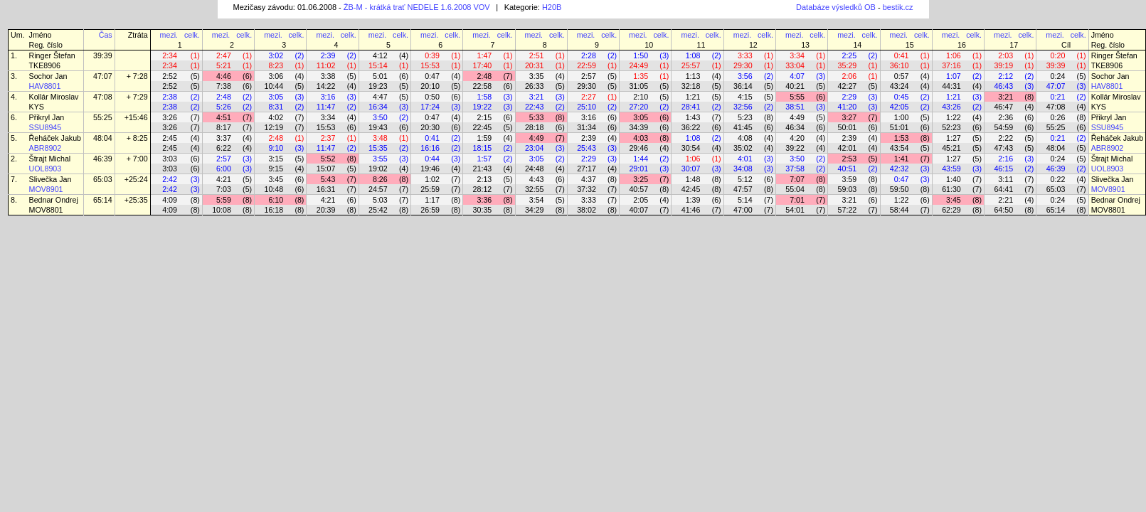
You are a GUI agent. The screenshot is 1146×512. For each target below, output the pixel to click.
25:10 (586, 106)
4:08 (745, 138)
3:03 (169, 158)
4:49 (797, 117)
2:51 (536, 55)
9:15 (275, 168)
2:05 (640, 200)
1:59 (484, 138)
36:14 (743, 86)
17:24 (430, 106)
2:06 (849, 76)
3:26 (169, 117)
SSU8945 (45, 127)
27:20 (638, 106)
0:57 (901, 76)
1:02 (432, 179)
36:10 (899, 65)
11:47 (326, 106)
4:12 (380, 55)
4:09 (169, 200)
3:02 (275, 55)
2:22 (1005, 138)
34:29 (534, 210)
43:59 (951, 168)
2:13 (484, 179)
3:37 (223, 138)
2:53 (849, 158)
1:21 (693, 96)
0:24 (1058, 76)
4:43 (536, 179)
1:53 (901, 138)
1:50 (640, 55)
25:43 (586, 148)
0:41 (901, 55)
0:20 (1058, 55)
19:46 (430, 168)
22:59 (586, 65)
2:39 (328, 55)
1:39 (693, 200)
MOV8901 (46, 189)
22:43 (534, 106)
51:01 (899, 127)
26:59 (430, 210)
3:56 (745, 76)
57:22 (847, 210)
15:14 (378, 65)
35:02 (743, 148)
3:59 (849, 179)
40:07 (638, 210)
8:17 (223, 127)
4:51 (223, 117)
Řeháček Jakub (55, 138)
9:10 (275, 148)
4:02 (275, 117)
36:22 (691, 127)
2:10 (640, 96)
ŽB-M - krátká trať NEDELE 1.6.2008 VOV (417, 7)
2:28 (588, 55)
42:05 (899, 106)
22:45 (482, 127)
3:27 (849, 117)
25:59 (430, 189)
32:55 (534, 189)
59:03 (847, 189)
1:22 (953, 117)
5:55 (797, 96)
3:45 (275, 179)
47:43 (1003, 148)
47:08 (102, 96)
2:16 (1005, 158)
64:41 (1003, 189)
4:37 (588, 179)
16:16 (430, 148)
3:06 (275, 76)
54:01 (795, 210)
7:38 (223, 86)
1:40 (953, 179)
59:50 (899, 189)
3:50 (380, 117)
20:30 (430, 127)
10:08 (221, 210)
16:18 (273, 210)
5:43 (328, 179)
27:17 (586, 168)
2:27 (588, 96)
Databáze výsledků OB (836, 7)
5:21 (223, 65)
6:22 (223, 148)
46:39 (102, 158)
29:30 (743, 65)
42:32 (899, 168)
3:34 (797, 55)
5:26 (223, 106)
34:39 (638, 127)
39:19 (1003, 65)
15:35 (378, 148)
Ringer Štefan (52, 55)
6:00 (223, 168)
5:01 (380, 76)
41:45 (743, 127)
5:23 (745, 117)
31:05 (638, 86)
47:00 (743, 210)
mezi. (169, 35)
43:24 (899, 86)
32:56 (743, 106)
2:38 (169, 96)
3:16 (328, 96)
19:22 (482, 106)
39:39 (102, 55)
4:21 (223, 179)
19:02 (378, 168)
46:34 (795, 127)
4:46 (223, 76)
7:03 (223, 189)
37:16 (951, 65)
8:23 (275, 65)
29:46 (638, 148)
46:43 (1003, 86)
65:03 (102, 179)
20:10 (430, 86)
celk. (192, 35)
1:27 (953, 138)
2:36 (1005, 117)
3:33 (745, 55)
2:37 (328, 138)
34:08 (743, 168)
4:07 (797, 76)
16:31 (326, 189)
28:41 (691, 106)
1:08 (693, 55)
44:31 (951, 86)
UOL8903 (45, 168)
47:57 (743, 189)
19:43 (378, 127)
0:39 (432, 55)
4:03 (640, 138)
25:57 (691, 65)
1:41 (901, 158)
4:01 (745, 158)
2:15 (484, 117)
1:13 (693, 76)
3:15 (275, 158)
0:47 (432, 76)
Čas (105, 35)
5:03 (380, 200)
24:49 (638, 65)
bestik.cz (898, 7)
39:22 (795, 148)
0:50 (432, 96)
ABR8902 (45, 148)
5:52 (328, 158)
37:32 (586, 189)
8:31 (275, 106)
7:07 (797, 179)
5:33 (536, 117)
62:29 (951, 210)
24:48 (534, 168)
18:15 (482, 148)
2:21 (1005, 200)
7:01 (797, 200)
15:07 (326, 168)
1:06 (953, 55)
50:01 (847, 127)
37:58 (795, 168)
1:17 (432, 200)
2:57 (588, 76)
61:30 (951, 189)
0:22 (1058, 179)
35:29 (847, 65)
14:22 (326, 86)
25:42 (378, 210)
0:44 (432, 158)
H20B (552, 7)
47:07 (102, 76)
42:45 (691, 189)
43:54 (899, 148)
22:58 (482, 86)
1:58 (484, 96)
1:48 (693, 179)
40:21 (795, 86)
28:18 (534, 127)
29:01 (638, 168)
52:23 (951, 127)
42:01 (847, 148)
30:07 (691, 168)
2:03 (1005, 55)
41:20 (847, 106)
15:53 (430, 65)
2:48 (484, 76)
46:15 (1003, 168)
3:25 (640, 179)
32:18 (691, 86)
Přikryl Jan (47, 117)
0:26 (1058, 117)
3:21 (536, 96)
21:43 (482, 168)
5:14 (745, 200)
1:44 (640, 158)
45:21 (951, 148)
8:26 (380, 179)
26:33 (534, 86)
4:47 (380, 96)
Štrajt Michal (50, 158)
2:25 (849, 55)
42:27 (847, 86)
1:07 (953, 76)
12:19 (273, 127)
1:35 (640, 76)
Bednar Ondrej (53, 200)
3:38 (328, 76)
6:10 (275, 200)
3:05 (275, 96)
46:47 (1003, 106)
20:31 (534, 65)
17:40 (482, 65)
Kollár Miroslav (54, 96)
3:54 (536, 200)
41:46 (691, 210)
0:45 (901, 96)
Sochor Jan (48, 76)
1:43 (693, 117)
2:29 (849, 96)
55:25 (102, 117)
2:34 (169, 55)
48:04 (102, 138)
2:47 (223, 55)
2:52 (169, 76)
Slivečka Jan (50, 179)
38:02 (586, 210)
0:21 (1058, 96)
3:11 (1005, 179)
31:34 (586, 127)
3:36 (484, 200)
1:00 (901, 117)
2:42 (169, 179)
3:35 (536, 76)
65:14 (102, 200)
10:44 (273, 86)
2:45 (169, 138)
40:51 (847, 168)
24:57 (378, 189)
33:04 (795, 65)
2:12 (1005, 76)
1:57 (484, 158)
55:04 (795, 189)
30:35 (482, 210)
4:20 (797, 138)
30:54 (691, 148)
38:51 (795, 106)
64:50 (1003, 210)
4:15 (745, 96)
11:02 (326, 65)
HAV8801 (45, 86)
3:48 (380, 138)
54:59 (1003, 127)
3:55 (380, 158)
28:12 (482, 189)
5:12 (745, 179)
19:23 (378, 86)
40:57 (638, 189)
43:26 (951, 106)
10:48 (273, 189)
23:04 (534, 148)
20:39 (326, 210)
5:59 (223, 200)
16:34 (378, 106)
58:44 (899, 210)
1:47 (484, 55)
